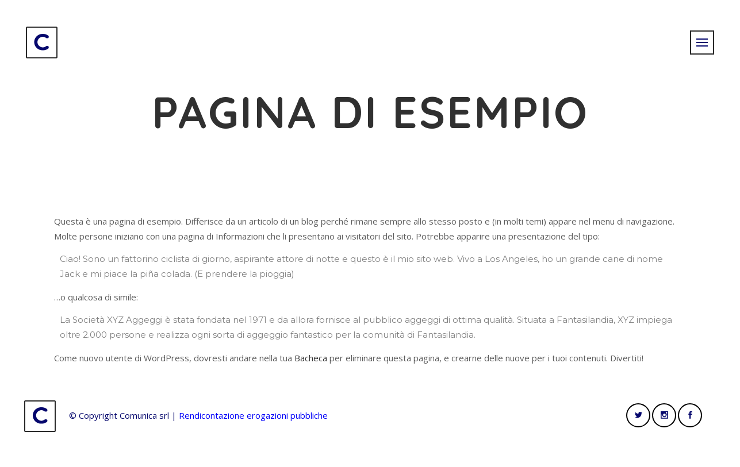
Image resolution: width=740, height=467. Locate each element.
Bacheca (310, 358)
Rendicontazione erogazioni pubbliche (253, 415)
